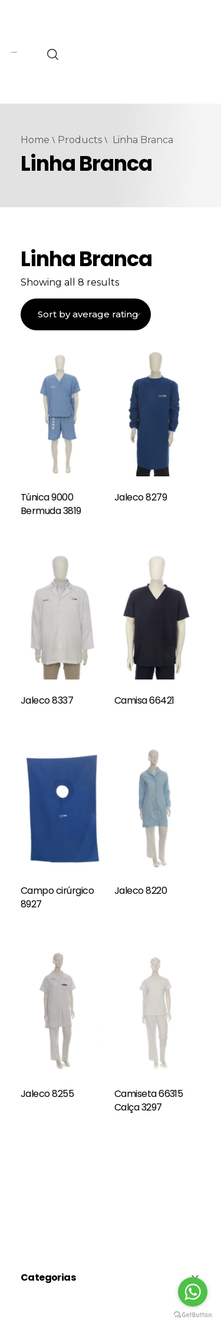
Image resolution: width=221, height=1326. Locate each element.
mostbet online (13, 114)
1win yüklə (12, 161)
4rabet (12, 20)
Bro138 (139, 56)
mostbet (12, 67)
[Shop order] (86, 315)
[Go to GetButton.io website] (193, 1314)
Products (80, 139)
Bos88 (137, 70)
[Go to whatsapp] (192, 1292)
